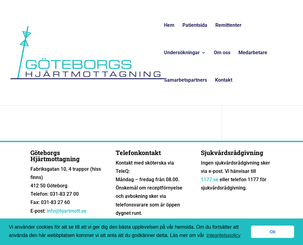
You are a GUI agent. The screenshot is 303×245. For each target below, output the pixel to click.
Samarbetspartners (185, 80)
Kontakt (223, 80)
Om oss (222, 53)
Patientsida (194, 25)
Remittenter (228, 25)
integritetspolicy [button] (223, 235)
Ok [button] (273, 231)
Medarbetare (252, 53)
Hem (169, 25)
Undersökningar (182, 53)
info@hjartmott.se (66, 211)
